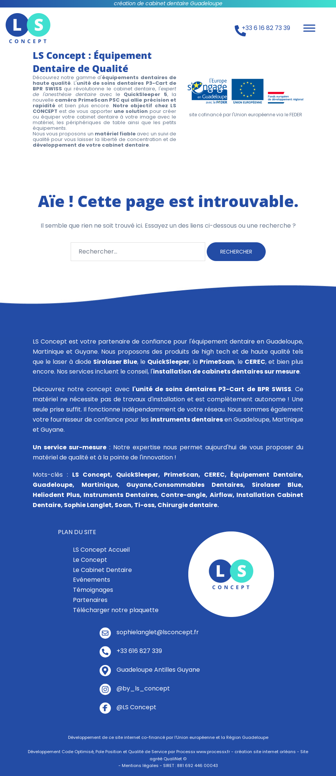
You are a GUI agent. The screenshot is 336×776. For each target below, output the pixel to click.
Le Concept (90, 559)
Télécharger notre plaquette (116, 610)
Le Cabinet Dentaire (102, 570)
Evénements (91, 579)
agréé (156, 759)
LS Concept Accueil (101, 549)
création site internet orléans (265, 752)
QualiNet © (174, 759)
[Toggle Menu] (309, 28)
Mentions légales (140, 765)
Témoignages (93, 589)
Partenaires (90, 600)
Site (304, 752)
